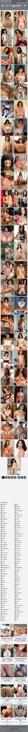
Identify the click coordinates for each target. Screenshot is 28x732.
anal (3, 506)
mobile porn (18, 515)
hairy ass (4, 599)
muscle (17, 521)
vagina (17, 609)
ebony (3, 569)
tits (16, 603)
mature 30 (18, 542)
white (17, 616)
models (17, 517)
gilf (2, 586)
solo (16, 590)
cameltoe (4, 544)
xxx (16, 620)
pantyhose (18, 555)
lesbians (17, 506)
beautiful (4, 519)
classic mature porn (7, 548)
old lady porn (19, 534)
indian (3, 611)
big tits (3, 525)
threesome (18, 599)
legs (16, 504)
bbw (2, 515)
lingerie (17, 508)
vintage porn (19, 611)
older (17, 538)
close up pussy (5, 552)
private (17, 561)
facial (3, 576)
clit (2, 550)
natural (17, 523)
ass (2, 510)
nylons (17, 531)
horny (3, 605)
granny (3, 595)
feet (2, 580)
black (3, 529)
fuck (2, 584)
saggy (17, 569)
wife (16, 618)
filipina (3, 582)
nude (17, 529)
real (16, 565)
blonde (3, 531)
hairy (3, 597)
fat (2, 578)
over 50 (17, 546)
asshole (3, 512)
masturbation (19, 510)
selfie (17, 571)
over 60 (17, 548)
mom (17, 519)
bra (2, 540)
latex (3, 618)
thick (17, 597)
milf (16, 512)
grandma (4, 592)
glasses (3, 590)
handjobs (4, 601)
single (17, 582)
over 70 (17, 550)
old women (18, 536)
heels (3, 603)
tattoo (17, 595)
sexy (17, 576)
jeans (3, 616)
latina (3, 620)
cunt (3, 561)
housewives (5, 609)
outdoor (17, 540)
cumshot (4, 559)
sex (16, 574)
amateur (4, 504)
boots (3, 538)
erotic (3, 571)
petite (17, 557)
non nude (18, 527)
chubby (3, 546)
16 (25, 477)
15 (22, 477)
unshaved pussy (20, 605)
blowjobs (4, 534)
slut (16, 586)
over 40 (17, 544)
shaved (17, 578)
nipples (17, 525)
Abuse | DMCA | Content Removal (10, 726)
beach (3, 517)
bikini (3, 527)
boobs (3, 536)
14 (19, 477)
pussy (17, 563)
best (3, 521)
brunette (4, 542)
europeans (4, 574)
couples (3, 555)
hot (2, 607)
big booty (4, 523)
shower (17, 580)
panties (17, 552)
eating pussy (5, 567)
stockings (18, 592)
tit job (17, 601)
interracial (4, 614)
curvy (3, 563)
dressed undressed (6, 565)
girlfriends (4, 588)
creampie (4, 557)
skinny (17, 584)
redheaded (18, 567)
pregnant (18, 559)
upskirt (17, 607)
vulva (17, 614)
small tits (18, 588)
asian (3, 508)
